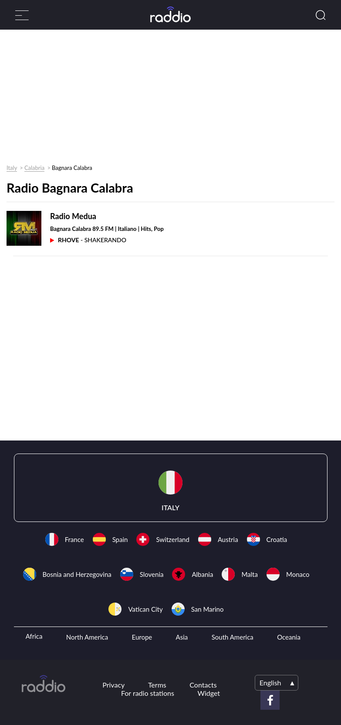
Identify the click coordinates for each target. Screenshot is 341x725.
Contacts (202, 685)
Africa (34, 636)
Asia (182, 637)
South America (232, 637)
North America (87, 637)
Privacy (113, 685)
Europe (142, 637)
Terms (157, 685)
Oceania (288, 637)
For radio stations (147, 693)
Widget (208, 693)
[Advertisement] (167, 99)
